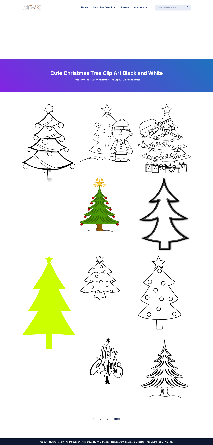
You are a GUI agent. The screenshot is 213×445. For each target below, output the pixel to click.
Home (76, 79)
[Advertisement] (106, 37)
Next (117, 418)
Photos (85, 79)
